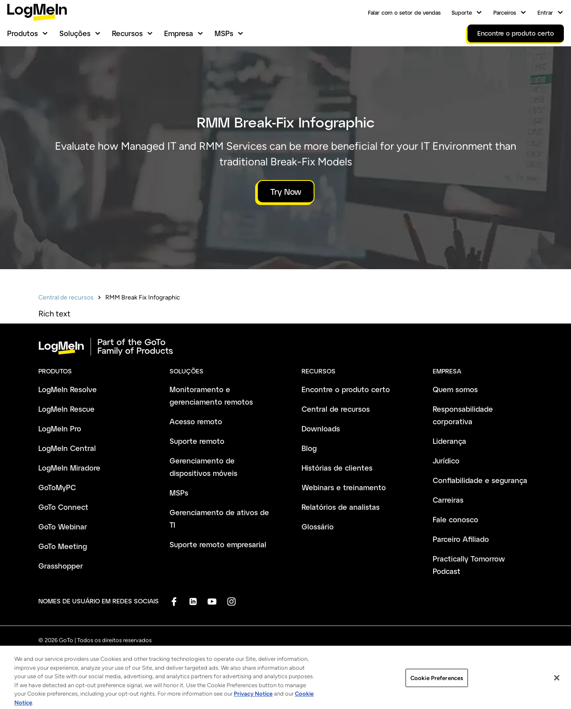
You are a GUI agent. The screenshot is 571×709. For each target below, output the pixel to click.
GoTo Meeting (62, 546)
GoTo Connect (63, 507)
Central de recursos (66, 297)
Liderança (449, 441)
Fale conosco (455, 519)
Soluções (75, 33)
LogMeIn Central (67, 448)
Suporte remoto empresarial (218, 544)
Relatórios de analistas (341, 507)
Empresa (178, 33)
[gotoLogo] (37, 12)
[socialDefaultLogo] (174, 601)
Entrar (545, 12)
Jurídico (446, 460)
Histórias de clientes (337, 467)
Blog (309, 448)
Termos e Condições (64, 658)
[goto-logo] (285, 347)
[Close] (557, 692)
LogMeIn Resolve (67, 389)
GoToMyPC (57, 487)
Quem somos (455, 389)
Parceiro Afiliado (461, 539)
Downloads (321, 428)
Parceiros (504, 12)
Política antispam (201, 658)
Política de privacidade (135, 658)
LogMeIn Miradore (69, 467)
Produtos (22, 33)
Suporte (461, 12)
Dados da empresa (263, 658)
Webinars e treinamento (344, 487)
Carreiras (448, 500)
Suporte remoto (197, 441)
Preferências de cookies (390, 658)
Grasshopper (60, 565)
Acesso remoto (196, 421)
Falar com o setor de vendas (404, 12)
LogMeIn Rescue (66, 409)
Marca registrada (323, 658)
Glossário (318, 526)
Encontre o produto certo (346, 389)
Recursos (127, 33)
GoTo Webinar (62, 526)
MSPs (224, 33)
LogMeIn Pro (59, 428)
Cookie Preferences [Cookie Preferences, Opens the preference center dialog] (436, 692)
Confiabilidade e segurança (480, 480)
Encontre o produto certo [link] (515, 33)
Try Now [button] (285, 192)
